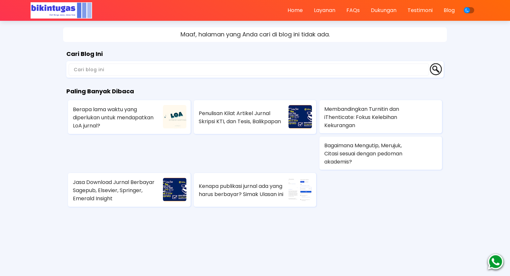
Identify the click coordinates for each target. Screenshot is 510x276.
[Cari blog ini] (249, 69)
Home (295, 10)
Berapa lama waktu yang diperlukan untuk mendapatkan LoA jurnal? (113, 117)
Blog (449, 10)
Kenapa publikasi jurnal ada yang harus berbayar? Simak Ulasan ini (241, 190)
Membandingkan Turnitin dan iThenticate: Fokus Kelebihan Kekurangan (361, 117)
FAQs (353, 10)
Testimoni (420, 10)
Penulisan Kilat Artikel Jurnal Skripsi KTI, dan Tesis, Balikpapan (240, 117)
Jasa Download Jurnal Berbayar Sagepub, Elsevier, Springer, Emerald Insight (113, 190)
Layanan (324, 10)
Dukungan (383, 10)
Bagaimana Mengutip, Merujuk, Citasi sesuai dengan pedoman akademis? (363, 153)
